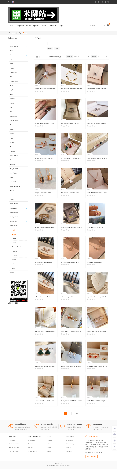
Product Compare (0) (55, 56)
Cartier (14, 238)
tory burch (13, 90)
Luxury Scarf (14, 225)
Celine (12, 133)
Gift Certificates (32, 451)
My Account (69, 440)
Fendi (11, 107)
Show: (94, 56)
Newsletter (69, 451)
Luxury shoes (14, 212)
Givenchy (13, 147)
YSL (11, 59)
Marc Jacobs (14, 155)
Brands (43, 26)
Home (11, 26)
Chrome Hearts (14, 160)
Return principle (14, 447)
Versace (12, 151)
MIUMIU (14, 259)
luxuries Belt (13, 221)
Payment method (14, 444)
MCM (11, 77)
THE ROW (13, 182)
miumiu (12, 68)
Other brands (14, 203)
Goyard (12, 190)
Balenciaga (13, 116)
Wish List (68, 447)
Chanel (12, 55)
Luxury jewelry (16, 33)
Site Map (30, 447)
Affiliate (49, 451)
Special (35, 26)
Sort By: (69, 56)
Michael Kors (14, 81)
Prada (11, 63)
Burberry (12, 103)
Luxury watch (14, 217)
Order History (70, 444)
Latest (28, 26)
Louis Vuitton (14, 46)
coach (11, 85)
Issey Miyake (14, 169)
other (13, 264)
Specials (49, 440)
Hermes (12, 125)
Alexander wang (15, 186)
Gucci (11, 50)
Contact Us (31, 440)
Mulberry (12, 199)
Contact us (53, 26)
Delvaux (12, 164)
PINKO (12, 177)
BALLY (12, 142)
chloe (11, 94)
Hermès (49, 48)
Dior (11, 112)
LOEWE (14, 255)
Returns (30, 444)
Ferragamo (13, 72)
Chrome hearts (16, 247)
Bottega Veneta (14, 120)
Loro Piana (13, 173)
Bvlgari (25, 33)
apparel (12, 272)
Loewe (12, 195)
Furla (11, 138)
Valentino (12, 99)
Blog (60, 26)
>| (77, 413)
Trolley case (13, 208)
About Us (12, 440)
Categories (20, 26)
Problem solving (14, 451)
